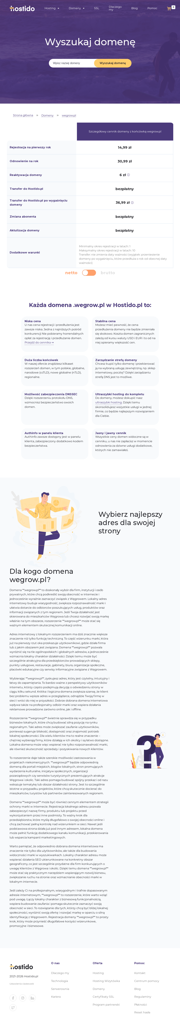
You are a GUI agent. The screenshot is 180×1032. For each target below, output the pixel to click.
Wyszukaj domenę (113, 63)
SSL (96, 8)
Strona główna (23, 115)
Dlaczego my (115, 8)
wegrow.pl (69, 115)
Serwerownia (60, 989)
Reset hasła (142, 1012)
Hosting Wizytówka (106, 981)
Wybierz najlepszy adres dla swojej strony (130, 522)
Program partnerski (106, 1004)
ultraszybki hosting (108, 402)
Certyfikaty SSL (103, 996)
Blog (134, 8)
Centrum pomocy (146, 981)
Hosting (50, 8)
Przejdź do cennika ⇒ (39, 342)
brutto (108, 273)
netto (71, 273)
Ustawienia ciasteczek (22, 983)
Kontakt (140, 973)
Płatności (140, 1004)
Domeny (75, 8)
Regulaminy (142, 996)
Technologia (59, 981)
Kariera (56, 996)
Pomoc (152, 8)
